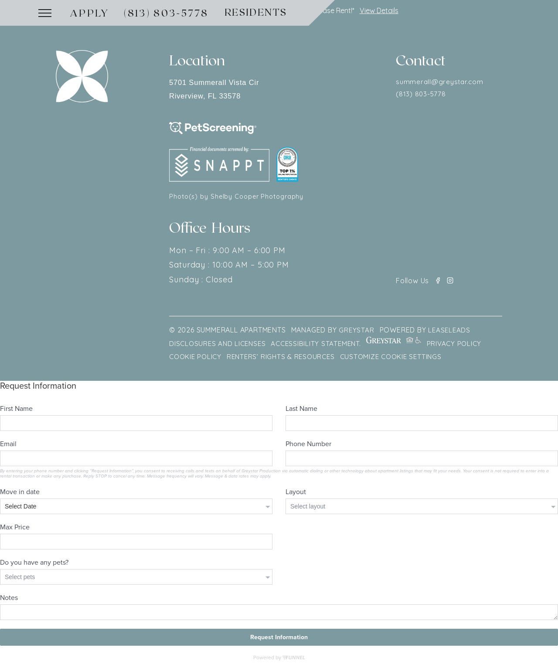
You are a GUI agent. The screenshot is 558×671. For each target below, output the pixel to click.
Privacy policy (464, 345)
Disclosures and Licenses (219, 345)
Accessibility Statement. (321, 345)
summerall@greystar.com (441, 82)
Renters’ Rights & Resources (285, 358)
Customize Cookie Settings (400, 358)
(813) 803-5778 (166, 12)
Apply (90, 12)
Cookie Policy (196, 358)
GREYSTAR (356, 332)
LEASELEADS (451, 332)
